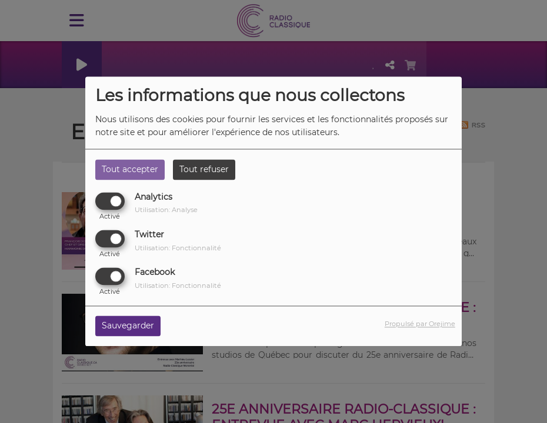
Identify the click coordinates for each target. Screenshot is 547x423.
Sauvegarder (128, 326)
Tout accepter (130, 169)
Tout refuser (204, 169)
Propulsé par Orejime (420, 324)
